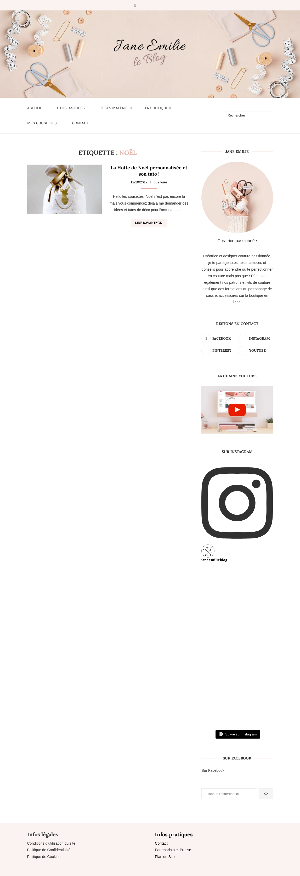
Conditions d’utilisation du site (51, 843)
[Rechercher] (266, 793)
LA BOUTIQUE (156, 108)
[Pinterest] (218, 350)
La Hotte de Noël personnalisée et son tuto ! (149, 171)
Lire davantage (148, 223)
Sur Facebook (212, 770)
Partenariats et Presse (173, 850)
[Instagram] (143, 5)
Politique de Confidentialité (49, 850)
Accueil (34, 108)
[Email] (165, 5)
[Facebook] (135, 5)
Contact (80, 123)
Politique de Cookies (44, 857)
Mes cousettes (42, 123)
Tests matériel (114, 108)
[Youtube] (158, 5)
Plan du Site (165, 857)
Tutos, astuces (70, 108)
